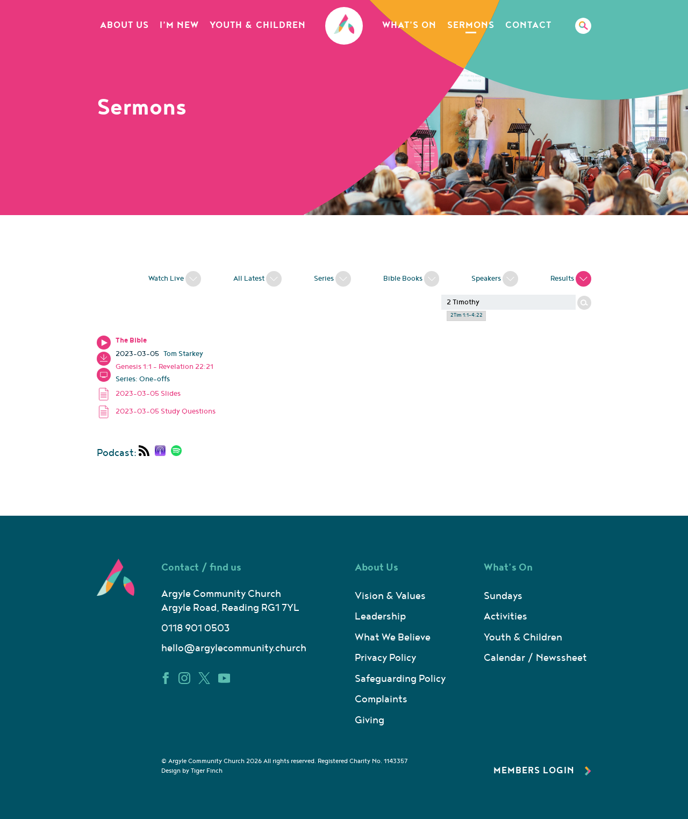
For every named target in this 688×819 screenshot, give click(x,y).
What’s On (409, 25)
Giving (369, 720)
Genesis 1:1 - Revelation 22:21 (164, 366)
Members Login (542, 770)
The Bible (131, 340)
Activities (505, 616)
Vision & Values (390, 596)
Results (570, 277)
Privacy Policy (385, 658)
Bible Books (411, 277)
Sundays (503, 596)
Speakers (494, 277)
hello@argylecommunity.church (233, 648)
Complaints (381, 699)
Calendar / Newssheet (535, 658)
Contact (528, 25)
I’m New (179, 25)
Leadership (380, 616)
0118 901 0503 (195, 628)
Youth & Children (258, 25)
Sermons (470, 25)
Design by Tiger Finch (192, 771)
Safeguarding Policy (400, 679)
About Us (124, 25)
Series (332, 277)
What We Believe (393, 637)
